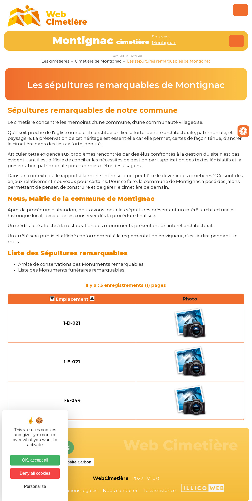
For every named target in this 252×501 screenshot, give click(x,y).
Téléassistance (159, 490)
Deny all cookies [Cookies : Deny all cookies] (35, 473)
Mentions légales (78, 490)
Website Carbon (76, 462)
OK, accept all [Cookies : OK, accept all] (35, 460)
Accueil (118, 56)
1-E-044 (72, 400)
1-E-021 (72, 361)
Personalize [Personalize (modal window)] (35, 486)
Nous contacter (120, 490)
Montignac (164, 42)
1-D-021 (71, 323)
